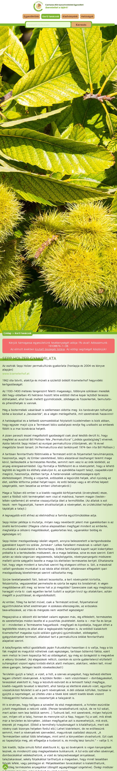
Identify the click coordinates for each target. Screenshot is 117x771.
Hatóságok (87, 16)
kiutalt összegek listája (50, 349)
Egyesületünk (31, 16)
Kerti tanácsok (50, 16)
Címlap (7, 333)
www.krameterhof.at (15, 373)
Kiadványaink (70, 16)
